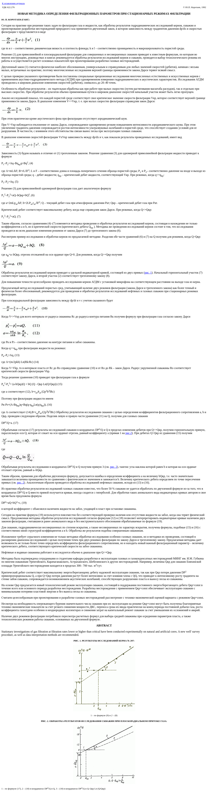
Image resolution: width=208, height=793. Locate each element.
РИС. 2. (45, 721)
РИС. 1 (77, 640)
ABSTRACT (104, 625)
